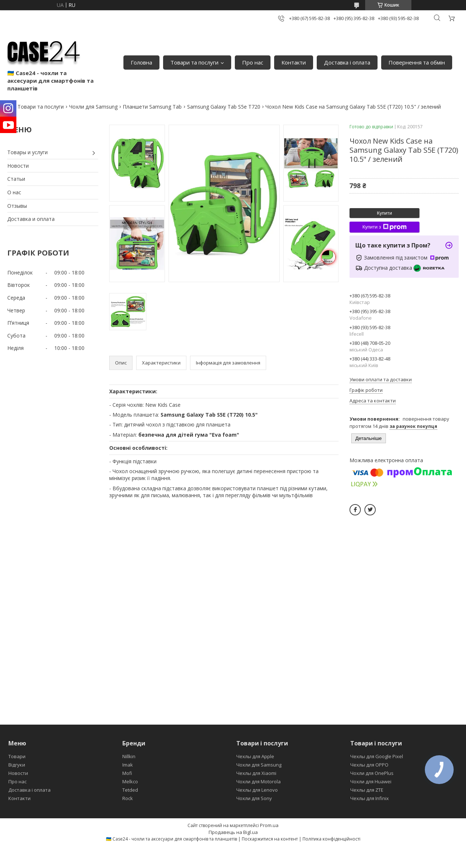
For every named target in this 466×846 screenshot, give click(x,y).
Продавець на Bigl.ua (233, 832)
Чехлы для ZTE (366, 790)
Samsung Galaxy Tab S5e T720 (223, 106)
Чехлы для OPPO (369, 764)
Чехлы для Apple (255, 756)
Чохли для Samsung (93, 106)
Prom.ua (269, 825)
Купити (384, 213)
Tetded (130, 790)
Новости (18, 165)
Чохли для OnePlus (372, 773)
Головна (141, 62)
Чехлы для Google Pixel (376, 756)
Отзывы (17, 205)
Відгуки (16, 764)
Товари (16, 756)
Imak (127, 764)
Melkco (130, 781)
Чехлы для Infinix (369, 798)
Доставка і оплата (347, 62)
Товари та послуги (194, 62)
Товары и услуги (27, 152)
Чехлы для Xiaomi (256, 773)
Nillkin (128, 756)
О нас (14, 192)
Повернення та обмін (416, 62)
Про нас (252, 62)
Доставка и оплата (31, 218)
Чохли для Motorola (258, 781)
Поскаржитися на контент (270, 839)
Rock (127, 798)
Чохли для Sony (254, 798)
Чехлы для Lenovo (257, 790)
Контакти (293, 62)
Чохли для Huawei (370, 781)
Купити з (384, 227)
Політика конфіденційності (331, 839)
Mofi (127, 773)
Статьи (16, 178)
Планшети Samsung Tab (152, 106)
